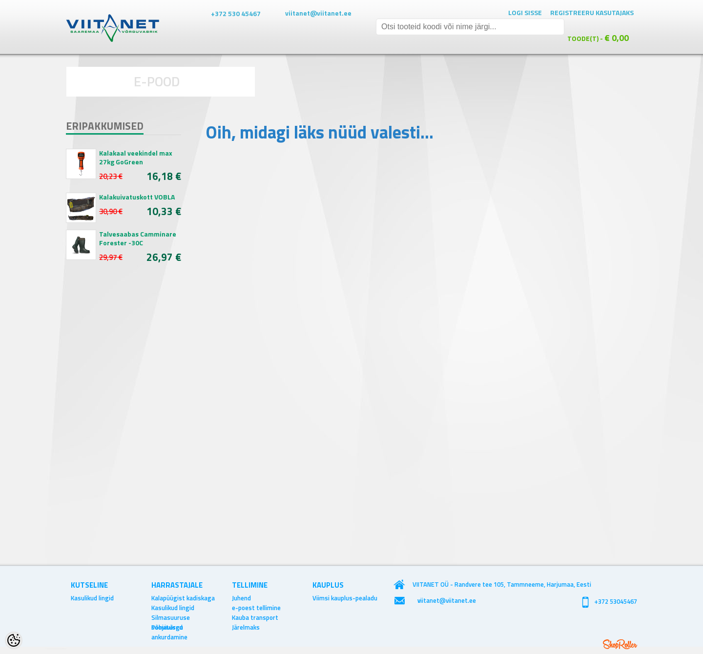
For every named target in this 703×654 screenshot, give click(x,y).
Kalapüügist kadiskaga (183, 598)
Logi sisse (525, 12)
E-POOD (157, 81)
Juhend (241, 598)
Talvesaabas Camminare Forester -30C (137, 238)
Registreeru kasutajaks (592, 12)
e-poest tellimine (256, 608)
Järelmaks (246, 627)
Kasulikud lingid (92, 598)
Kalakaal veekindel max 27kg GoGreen (135, 157)
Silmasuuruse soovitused (170, 617)
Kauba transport (255, 617)
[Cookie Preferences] (13, 640)
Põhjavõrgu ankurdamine (169, 627)
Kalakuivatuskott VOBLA (137, 197)
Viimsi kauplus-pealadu (344, 598)
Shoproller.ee (620, 644)
